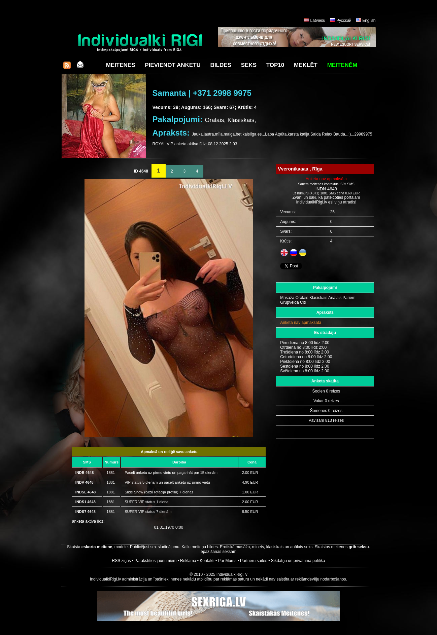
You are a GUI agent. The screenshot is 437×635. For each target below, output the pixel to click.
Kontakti (207, 560)
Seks (249, 65)
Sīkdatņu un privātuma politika (298, 560)
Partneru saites (253, 560)
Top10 (275, 65)
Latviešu (318, 20)
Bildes (220, 65)
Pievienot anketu (173, 65)
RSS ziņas (121, 560)
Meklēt (305, 65)
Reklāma (188, 560)
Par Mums (227, 560)
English (368, 20)
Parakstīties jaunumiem (155, 560)
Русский (343, 20)
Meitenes (120, 65)
